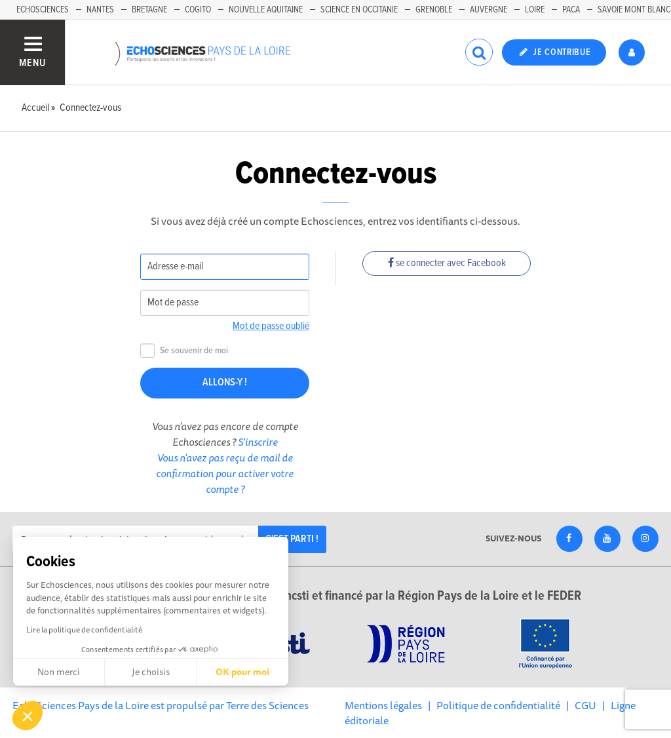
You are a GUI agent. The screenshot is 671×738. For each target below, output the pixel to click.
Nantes (100, 10)
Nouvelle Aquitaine (266, 10)
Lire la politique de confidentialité (84, 629)
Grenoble (433, 10)
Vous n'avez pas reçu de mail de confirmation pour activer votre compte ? (225, 473)
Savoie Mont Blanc (634, 10)
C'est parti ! (291, 539)
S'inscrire (258, 441)
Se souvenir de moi (184, 351)
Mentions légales (383, 705)
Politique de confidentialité (498, 705)
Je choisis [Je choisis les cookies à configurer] (151, 672)
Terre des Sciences (267, 705)
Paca (571, 10)
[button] (27, 715)
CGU (585, 705)
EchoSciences (42, 10)
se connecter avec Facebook (447, 263)
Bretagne (149, 10)
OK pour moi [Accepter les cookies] (242, 672)
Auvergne (488, 10)
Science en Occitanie (359, 10)
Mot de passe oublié (271, 326)
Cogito (198, 10)
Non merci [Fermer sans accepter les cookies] (58, 672)
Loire (535, 10)
